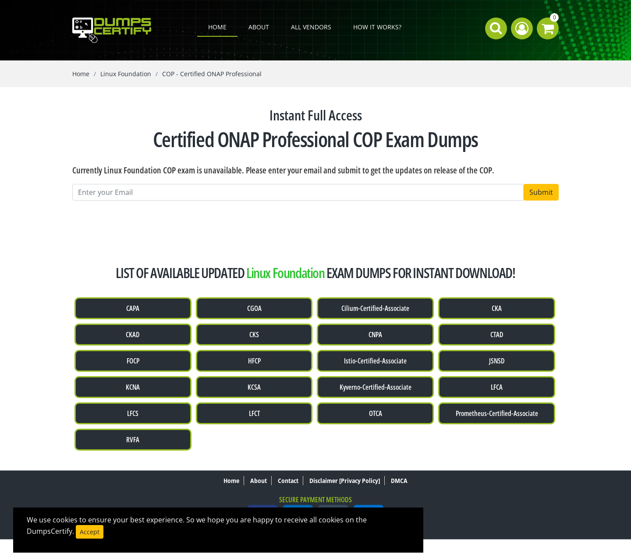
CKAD (133, 334)
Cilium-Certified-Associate (375, 308)
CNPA (375, 334)
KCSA (254, 387)
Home (217, 27)
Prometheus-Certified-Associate (497, 413)
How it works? (377, 27)
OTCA (375, 413)
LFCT (254, 413)
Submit (541, 192)
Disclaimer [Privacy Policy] (344, 480)
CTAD (496, 334)
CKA (497, 308)
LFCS (132, 413)
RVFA (132, 439)
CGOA (254, 308)
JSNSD (497, 361)
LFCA (497, 387)
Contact (288, 480)
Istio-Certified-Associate (375, 361)
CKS (254, 334)
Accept (89, 532)
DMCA (399, 480)
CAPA (132, 308)
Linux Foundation (125, 74)
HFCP (254, 361)
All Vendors (311, 27)
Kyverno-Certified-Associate (375, 387)
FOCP (133, 361)
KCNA (133, 387)
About (258, 27)
